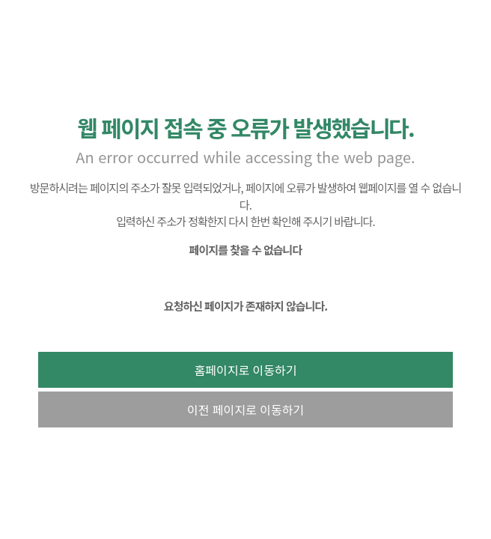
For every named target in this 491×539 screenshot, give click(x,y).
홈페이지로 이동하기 (246, 370)
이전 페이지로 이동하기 (245, 409)
